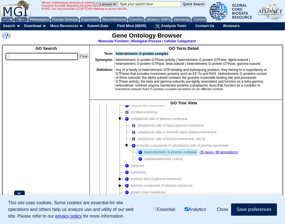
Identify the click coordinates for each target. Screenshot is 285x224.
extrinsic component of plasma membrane (158, 185)
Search (9, 26)
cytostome (134, 172)
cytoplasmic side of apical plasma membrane (167, 125)
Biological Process (146, 41)
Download (32, 26)
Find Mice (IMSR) (131, 26)
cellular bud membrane (144, 105)
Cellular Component (180, 41)
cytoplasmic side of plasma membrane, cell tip (167, 139)
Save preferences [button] (254, 209)
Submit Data (97, 26)
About (6, 19)
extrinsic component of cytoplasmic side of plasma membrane (171, 95)
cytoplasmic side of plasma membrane (155, 118)
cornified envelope (140, 112)
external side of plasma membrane (152, 179)
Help (16, 19)
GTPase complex (135, 99)
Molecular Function (113, 41)
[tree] (184, 156)
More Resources (64, 26)
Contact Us (204, 26)
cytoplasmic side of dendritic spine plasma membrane (173, 132)
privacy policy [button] (68, 216)
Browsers (231, 26)
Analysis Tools (170, 26)
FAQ (25, 19)
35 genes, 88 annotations (218, 152)
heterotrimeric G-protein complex (167, 152)
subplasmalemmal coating (160, 159)
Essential (164, 209)
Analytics (195, 209)
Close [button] (222, 209)
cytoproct (133, 165)
